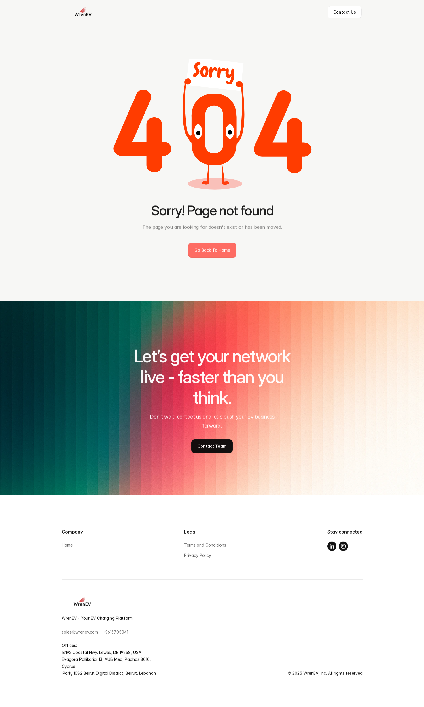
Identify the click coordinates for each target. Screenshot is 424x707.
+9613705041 (115, 633)
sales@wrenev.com (80, 633)
